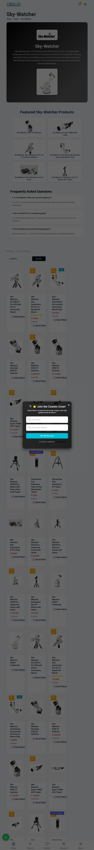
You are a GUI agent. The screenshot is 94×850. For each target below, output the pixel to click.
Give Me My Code (47, 436)
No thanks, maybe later (47, 442)
